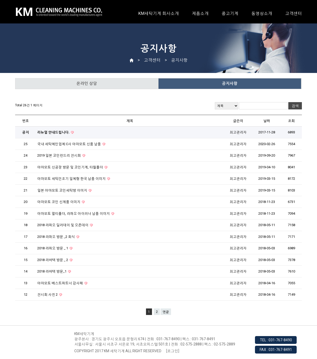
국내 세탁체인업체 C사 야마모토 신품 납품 (69, 144)
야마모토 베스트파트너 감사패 (60, 283)
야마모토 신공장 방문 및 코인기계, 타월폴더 (70, 167)
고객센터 (293, 13)
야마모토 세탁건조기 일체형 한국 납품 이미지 (71, 179)
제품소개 (200, 13)
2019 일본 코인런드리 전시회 (59, 155)
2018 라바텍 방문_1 (52, 271)
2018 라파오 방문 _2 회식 (56, 237)
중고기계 (230, 13)
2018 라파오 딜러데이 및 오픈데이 (63, 225)
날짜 (266, 121)
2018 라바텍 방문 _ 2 (53, 260)
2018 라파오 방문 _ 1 (53, 248)
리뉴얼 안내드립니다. (53, 132)
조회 (291, 121)
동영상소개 (261, 13)
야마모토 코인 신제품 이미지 (59, 202)
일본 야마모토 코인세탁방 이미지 (62, 190)
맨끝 (166, 312)
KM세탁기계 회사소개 (158, 13)
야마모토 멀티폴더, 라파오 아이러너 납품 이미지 (74, 213)
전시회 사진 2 (47, 294)
